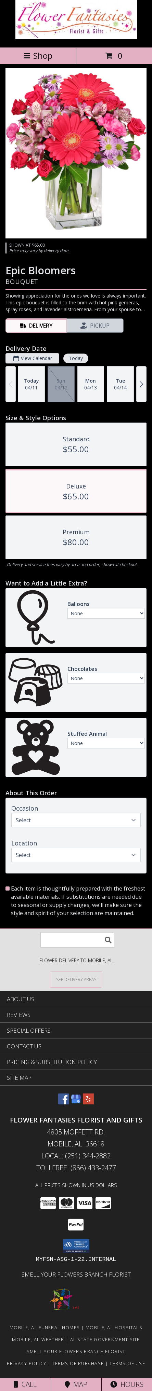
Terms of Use (127, 1363)
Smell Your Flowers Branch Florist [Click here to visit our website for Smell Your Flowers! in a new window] (76, 1274)
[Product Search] (77, 940)
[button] (76, 1246)
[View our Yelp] (88, 1102)
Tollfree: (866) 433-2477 (76, 1167)
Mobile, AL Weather (38, 1339)
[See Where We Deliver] (76, 979)
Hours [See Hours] (126, 1384)
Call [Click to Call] (25, 1384)
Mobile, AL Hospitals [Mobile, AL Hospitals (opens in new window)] (114, 1327)
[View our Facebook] (63, 1102)
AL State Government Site (105, 1339)
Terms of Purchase (78, 1363)
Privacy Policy (26, 1363)
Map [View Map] (76, 1384)
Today (76, 358)
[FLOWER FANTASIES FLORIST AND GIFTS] (76, 37)
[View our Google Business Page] (76, 1102)
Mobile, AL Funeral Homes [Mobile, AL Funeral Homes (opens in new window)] (45, 1327)
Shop (38, 55)
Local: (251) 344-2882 (76, 1155)
